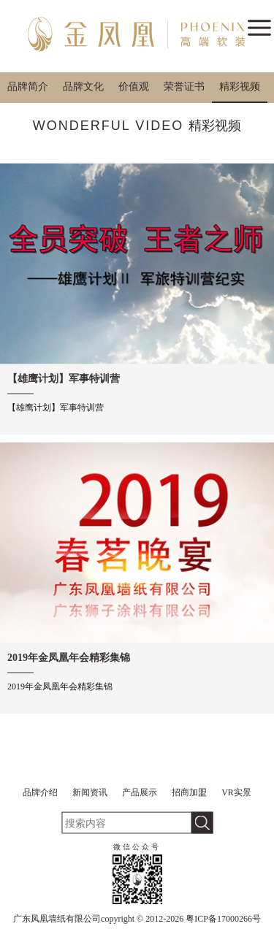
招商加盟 (189, 792)
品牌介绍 (40, 792)
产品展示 (139, 792)
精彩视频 (239, 86)
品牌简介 (27, 86)
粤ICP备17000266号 (223, 919)
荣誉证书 (184, 86)
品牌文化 (83, 86)
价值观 (133, 86)
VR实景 (236, 792)
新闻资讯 (89, 792)
